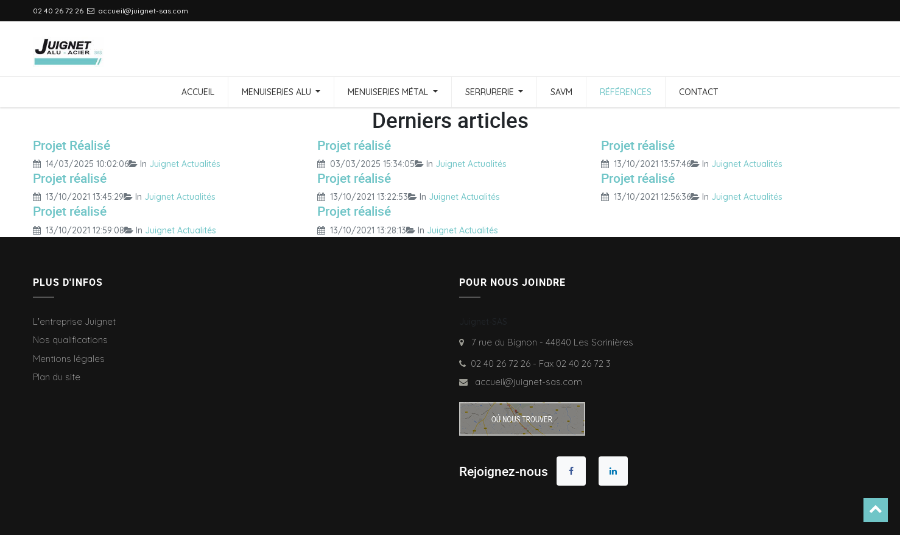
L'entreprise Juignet (74, 321)
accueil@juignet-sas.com (526, 382)
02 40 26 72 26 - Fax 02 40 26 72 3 (541, 363)
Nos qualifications (70, 339)
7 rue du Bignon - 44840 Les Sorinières (549, 342)
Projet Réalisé (71, 145)
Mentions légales (69, 358)
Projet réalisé (354, 145)
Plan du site (56, 377)
